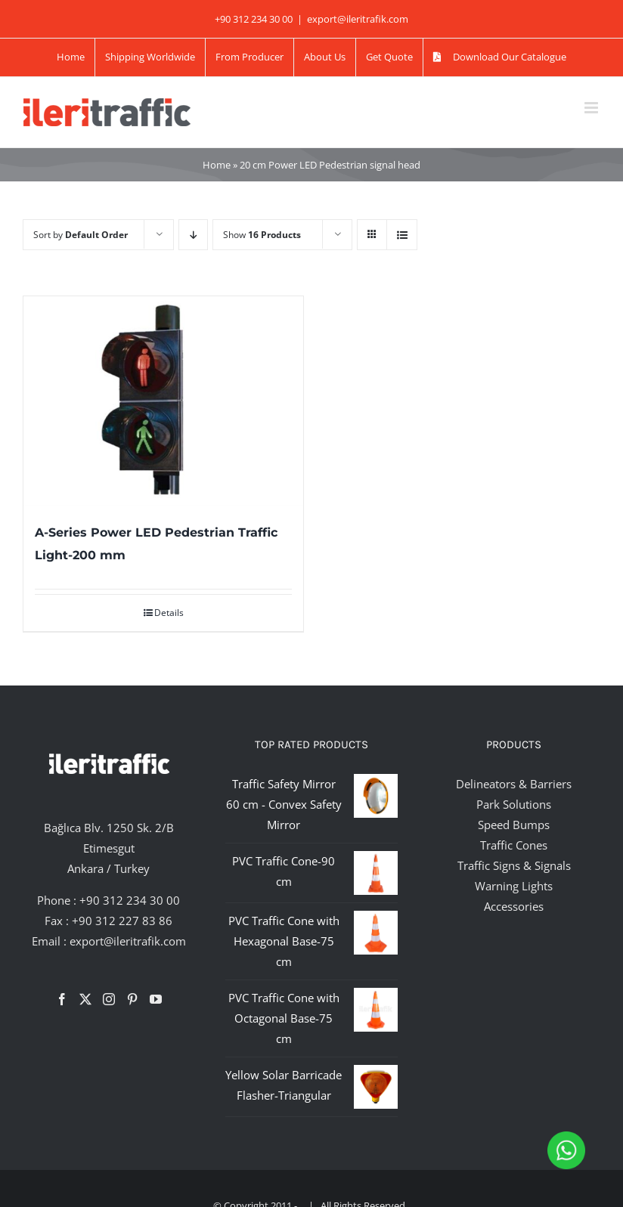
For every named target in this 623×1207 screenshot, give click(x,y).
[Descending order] (193, 234)
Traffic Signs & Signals (514, 865)
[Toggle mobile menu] (592, 108)
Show (262, 234)
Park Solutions (513, 804)
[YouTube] (156, 999)
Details (169, 612)
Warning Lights (514, 885)
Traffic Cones (513, 845)
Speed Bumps (514, 824)
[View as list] (402, 234)
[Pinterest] (132, 999)
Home (217, 165)
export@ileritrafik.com (357, 19)
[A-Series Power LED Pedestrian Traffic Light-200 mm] (163, 401)
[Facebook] (62, 999)
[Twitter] (85, 999)
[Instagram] (109, 999)
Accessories (514, 906)
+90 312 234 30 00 (129, 900)
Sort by (80, 234)
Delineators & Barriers (514, 783)
